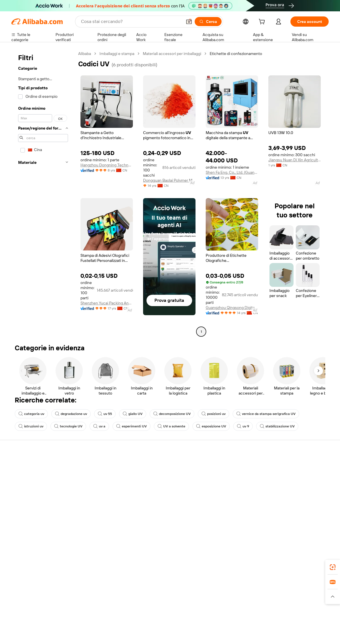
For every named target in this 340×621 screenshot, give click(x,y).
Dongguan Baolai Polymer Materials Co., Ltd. (169, 180)
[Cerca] (208, 21)
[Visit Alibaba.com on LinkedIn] (283, 520)
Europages (259, 590)
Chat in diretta (23, 476)
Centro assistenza (27, 466)
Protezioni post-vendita (96, 498)
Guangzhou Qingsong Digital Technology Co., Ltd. (232, 307)
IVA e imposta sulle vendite (165, 487)
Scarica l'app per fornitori (229, 509)
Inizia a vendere (220, 466)
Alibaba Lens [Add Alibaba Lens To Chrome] (40, 565)
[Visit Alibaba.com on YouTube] (308, 520)
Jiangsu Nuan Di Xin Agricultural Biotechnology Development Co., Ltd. (294, 160)
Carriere (279, 498)
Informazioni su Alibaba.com (296, 466)
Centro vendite (220, 476)
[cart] (263, 22)
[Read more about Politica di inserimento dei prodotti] (103, 599)
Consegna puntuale (93, 487)
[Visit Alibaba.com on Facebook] (274, 520)
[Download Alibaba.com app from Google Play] (309, 565)
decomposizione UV (172, 414)
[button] (189, 21)
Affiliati (213, 498)
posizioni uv (213, 414)
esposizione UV (211, 426)
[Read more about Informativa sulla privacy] (230, 599)
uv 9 (243, 426)
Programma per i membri (163, 476)
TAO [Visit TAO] (222, 590)
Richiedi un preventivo (161, 466)
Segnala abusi (23, 509)
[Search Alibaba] (131, 21)
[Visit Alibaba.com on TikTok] (317, 520)
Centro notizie (284, 487)
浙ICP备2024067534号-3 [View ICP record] (307, 610)
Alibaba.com (233, 565)
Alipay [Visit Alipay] (161, 590)
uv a (99, 426)
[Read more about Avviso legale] (58, 599)
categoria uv (31, 414)
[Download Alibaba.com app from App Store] (268, 565)
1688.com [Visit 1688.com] (104, 590)
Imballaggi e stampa (116, 53)
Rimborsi (19, 498)
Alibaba (84, 53)
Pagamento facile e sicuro (99, 466)
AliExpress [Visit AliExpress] (82, 590)
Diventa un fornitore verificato (233, 487)
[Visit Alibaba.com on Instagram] (300, 520)
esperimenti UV (131, 426)
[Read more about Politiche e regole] (27, 599)
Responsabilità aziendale (293, 476)
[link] (332, 567)
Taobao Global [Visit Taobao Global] (201, 590)
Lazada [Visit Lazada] (178, 590)
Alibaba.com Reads (158, 498)
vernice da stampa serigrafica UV (266, 414)
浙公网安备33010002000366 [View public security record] (250, 610)
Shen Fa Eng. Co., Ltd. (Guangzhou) (232, 172)
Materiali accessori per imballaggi (172, 53)
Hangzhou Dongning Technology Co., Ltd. (106, 165)
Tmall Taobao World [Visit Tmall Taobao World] (135, 590)
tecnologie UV (68, 426)
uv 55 (105, 414)
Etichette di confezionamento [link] (236, 53)
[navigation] (43, 193)
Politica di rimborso (93, 476)
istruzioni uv (30, 426)
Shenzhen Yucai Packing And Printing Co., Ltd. (106, 303)
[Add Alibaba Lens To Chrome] (94, 565)
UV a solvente (171, 426)
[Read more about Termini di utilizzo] (271, 599)
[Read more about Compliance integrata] (309, 599)
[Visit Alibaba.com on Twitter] (291, 520)
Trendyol (238, 590)
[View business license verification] (219, 610)
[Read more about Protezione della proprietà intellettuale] (171, 599)
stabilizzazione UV (277, 426)
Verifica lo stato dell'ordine (34, 487)
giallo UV (133, 414)
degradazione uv (71, 414)
